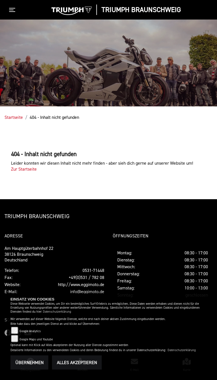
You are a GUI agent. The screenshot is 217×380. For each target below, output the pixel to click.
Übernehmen (29, 362)
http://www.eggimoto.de (81, 284)
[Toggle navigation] (13, 10)
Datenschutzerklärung (57, 312)
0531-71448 (93, 270)
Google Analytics (30, 331)
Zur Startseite (24, 169)
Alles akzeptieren (77, 362)
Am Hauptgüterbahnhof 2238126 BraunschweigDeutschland (29, 254)
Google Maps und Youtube (36, 339)
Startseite (14, 117)
